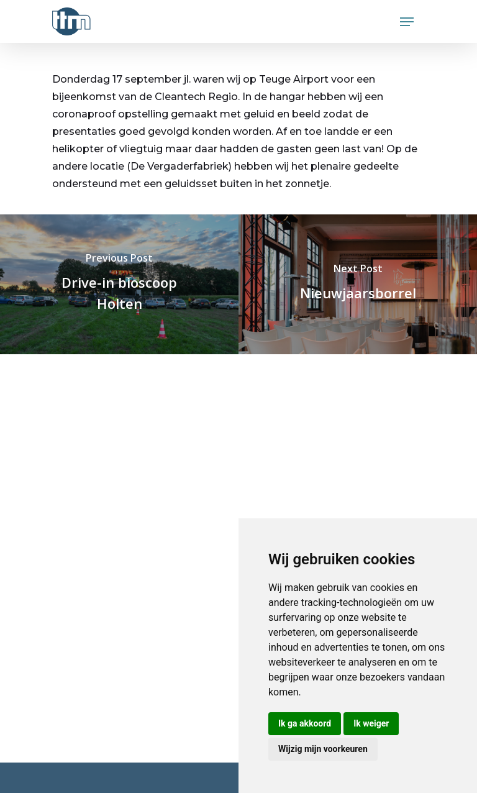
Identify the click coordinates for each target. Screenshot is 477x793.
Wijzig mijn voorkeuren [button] (323, 749)
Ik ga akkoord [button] (304, 723)
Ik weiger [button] (371, 723)
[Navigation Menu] (407, 22)
